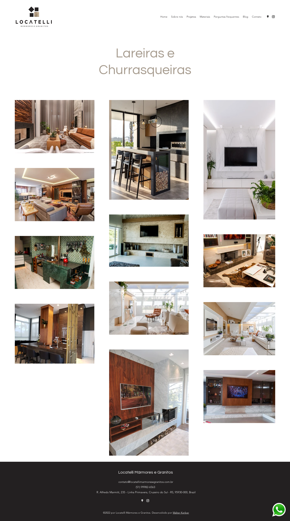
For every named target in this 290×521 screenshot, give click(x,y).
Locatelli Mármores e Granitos (145, 472)
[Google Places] (268, 17)
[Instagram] (273, 17)
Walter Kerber (181, 512)
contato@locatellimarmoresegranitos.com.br (145, 482)
